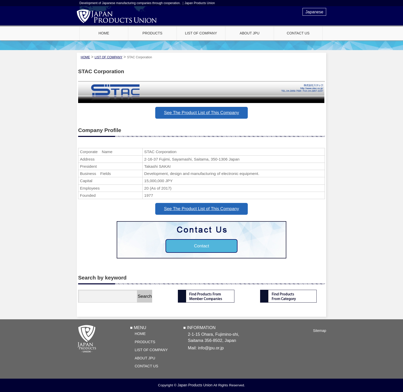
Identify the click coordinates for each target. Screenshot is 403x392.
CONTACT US (146, 366)
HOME (140, 334)
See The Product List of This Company (201, 112)
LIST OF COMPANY (151, 350)
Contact (201, 246)
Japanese (314, 12)
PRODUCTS (145, 342)
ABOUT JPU (145, 358)
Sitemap (319, 331)
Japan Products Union (195, 385)
